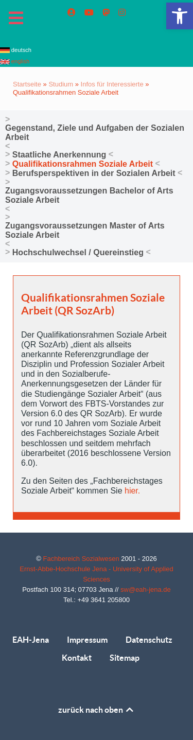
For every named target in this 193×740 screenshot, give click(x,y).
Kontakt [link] (77, 657)
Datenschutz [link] (149, 639)
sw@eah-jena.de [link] (145, 589)
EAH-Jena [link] (30, 639)
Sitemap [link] (124, 657)
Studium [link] (60, 84)
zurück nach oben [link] (96, 709)
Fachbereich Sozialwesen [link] (82, 558)
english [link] (14, 61)
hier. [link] (132, 490)
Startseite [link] (27, 84)
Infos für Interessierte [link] (112, 84)
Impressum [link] (87, 639)
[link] (179, 16)
